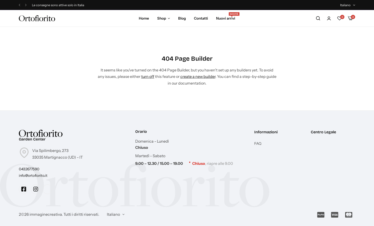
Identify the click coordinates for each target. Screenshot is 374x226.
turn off (147, 76)
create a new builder (197, 76)
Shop (161, 18)
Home (144, 18)
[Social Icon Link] (23, 189)
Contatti (201, 18)
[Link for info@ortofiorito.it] (33, 175)
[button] (19, 5)
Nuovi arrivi (225, 18)
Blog (182, 18)
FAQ (257, 143)
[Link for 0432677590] (29, 169)
